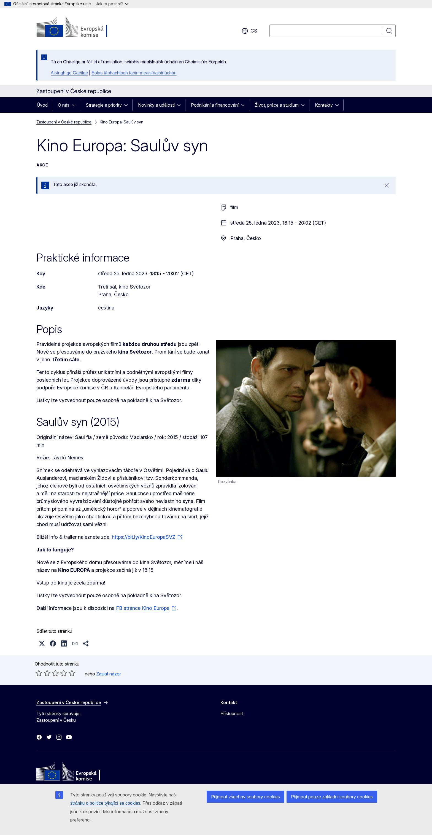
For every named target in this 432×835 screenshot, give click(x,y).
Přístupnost (231, 713)
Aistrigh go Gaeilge (69, 73)
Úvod (42, 105)
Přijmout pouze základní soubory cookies (332, 796)
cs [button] (249, 31)
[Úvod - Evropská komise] (80, 28)
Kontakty (324, 105)
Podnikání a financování (215, 105)
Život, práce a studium (277, 105)
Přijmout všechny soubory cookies (245, 796)
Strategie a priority (104, 105)
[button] (41, 643)
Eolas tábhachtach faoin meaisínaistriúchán (134, 73)
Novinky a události (156, 105)
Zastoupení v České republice (63, 122)
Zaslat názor (108, 674)
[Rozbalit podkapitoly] (75, 105)
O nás (63, 105)
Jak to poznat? (112, 3)
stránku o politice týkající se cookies (105, 803)
